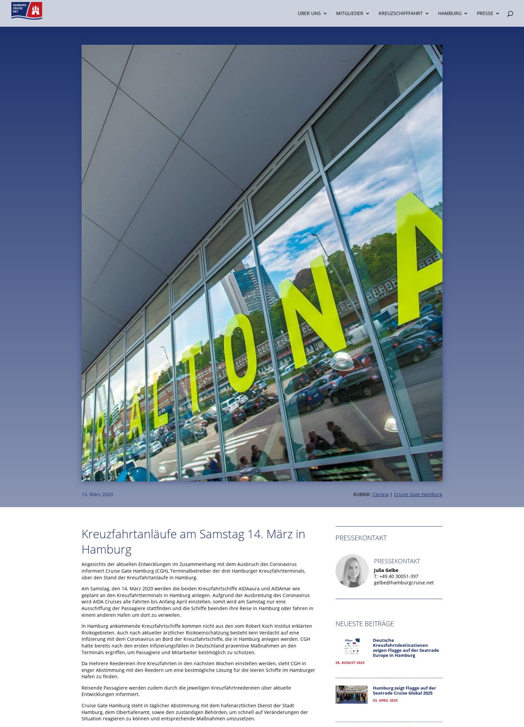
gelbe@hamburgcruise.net (404, 582)
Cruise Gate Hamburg (418, 494)
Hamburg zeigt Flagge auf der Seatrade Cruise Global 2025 (404, 690)
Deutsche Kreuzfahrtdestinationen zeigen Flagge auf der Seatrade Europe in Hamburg (406, 647)
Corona (381, 494)
